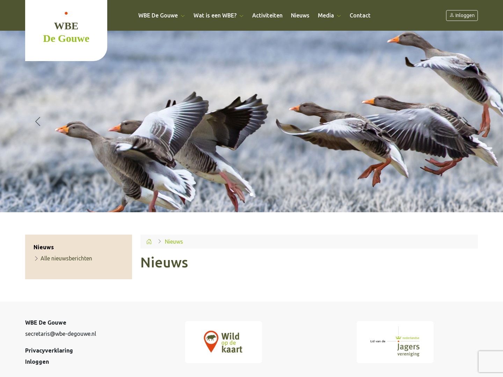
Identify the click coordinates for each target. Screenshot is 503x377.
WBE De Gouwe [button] (161, 15)
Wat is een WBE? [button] (219, 15)
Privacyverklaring (49, 350)
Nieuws (300, 15)
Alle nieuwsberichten (63, 258)
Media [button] (329, 15)
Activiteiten (267, 15)
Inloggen (462, 15)
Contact (360, 15)
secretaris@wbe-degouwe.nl (60, 334)
